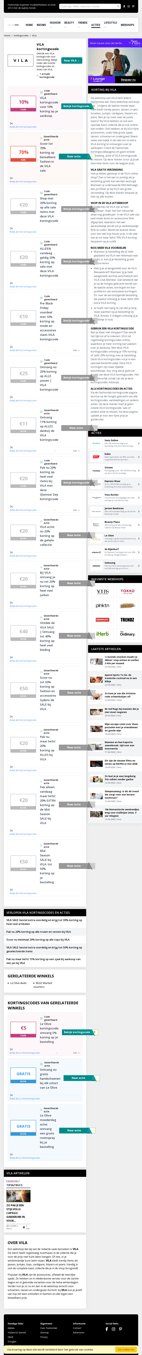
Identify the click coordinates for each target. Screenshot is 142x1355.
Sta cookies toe (126, 1349)
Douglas (12, 1341)
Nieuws (41, 25)
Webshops (127, 25)
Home (29, 25)
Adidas (11, 1328)
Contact (77, 1328)
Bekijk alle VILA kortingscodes (23, 127)
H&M (10, 1337)
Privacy (44, 1337)
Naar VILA (72, 60)
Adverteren (78, 1332)
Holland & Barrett (17, 1332)
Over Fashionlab (48, 1328)
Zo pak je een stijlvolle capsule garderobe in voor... (15, 1213)
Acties (95, 25)
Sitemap (44, 1332)
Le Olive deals (18, 983)
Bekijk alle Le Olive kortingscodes (25, 1053)
